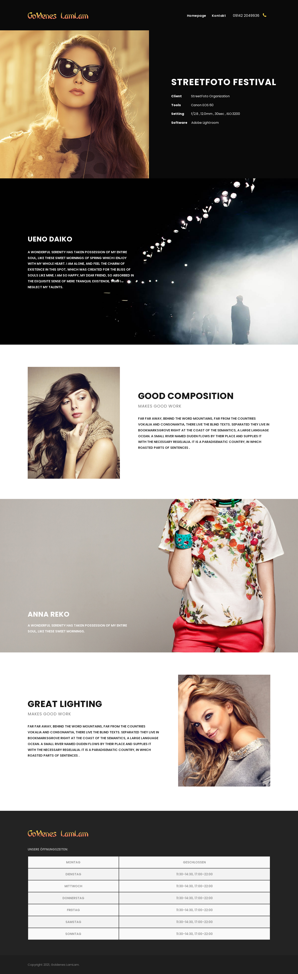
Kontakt (219, 15)
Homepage (196, 15)
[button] (149, 898)
